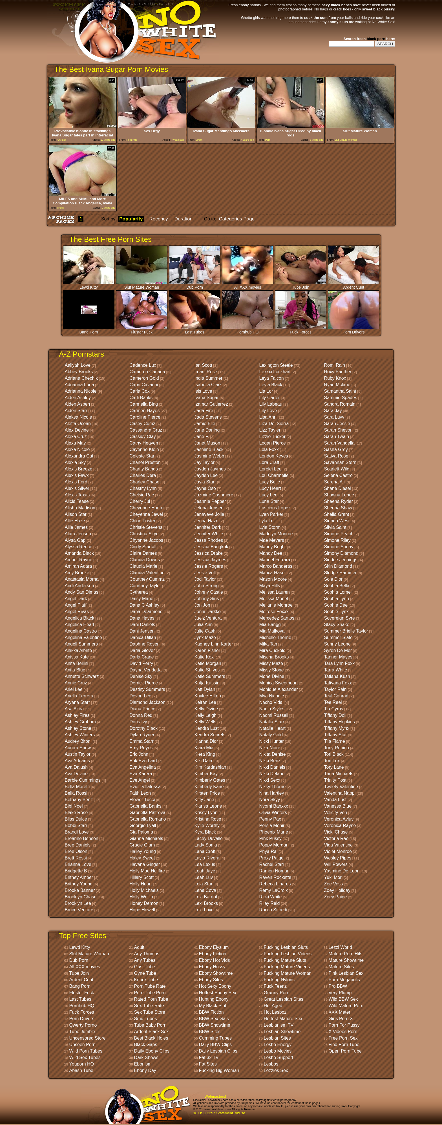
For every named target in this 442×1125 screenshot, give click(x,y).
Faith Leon (140, 793)
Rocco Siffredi (273, 909)
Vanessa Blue (338, 806)
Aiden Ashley (78, 397)
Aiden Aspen (77, 404)
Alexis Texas (77, 494)
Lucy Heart (270, 488)
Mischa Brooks (274, 657)
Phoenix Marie (273, 832)
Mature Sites (341, 966)
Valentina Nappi (340, 793)
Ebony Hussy (212, 966)
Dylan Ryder (142, 734)
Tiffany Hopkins (339, 721)
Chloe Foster (143, 520)
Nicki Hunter (271, 741)
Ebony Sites (211, 979)
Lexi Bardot (206, 896)
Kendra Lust (207, 728)
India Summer (209, 378)
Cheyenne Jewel (146, 514)
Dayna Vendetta (146, 670)
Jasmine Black (209, 449)
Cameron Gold (144, 378)
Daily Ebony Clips (151, 1051)
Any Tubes (145, 960)
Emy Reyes (141, 747)
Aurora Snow (78, 747)
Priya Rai (268, 851)
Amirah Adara (78, 566)
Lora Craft (269, 462)
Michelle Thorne (275, 637)
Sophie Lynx (336, 611)
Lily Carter (269, 397)
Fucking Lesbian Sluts (286, 947)
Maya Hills (269, 585)
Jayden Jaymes (210, 469)
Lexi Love (204, 909)
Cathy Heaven (144, 443)
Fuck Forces (300, 330)
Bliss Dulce (76, 819)
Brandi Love (77, 832)
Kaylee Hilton (208, 695)
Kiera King (205, 754)
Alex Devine (77, 430)
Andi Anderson (79, 585)
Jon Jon (202, 605)
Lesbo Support (278, 1057)
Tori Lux (332, 760)
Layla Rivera (207, 858)
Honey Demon (144, 903)
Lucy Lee (268, 494)
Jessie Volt (205, 572)
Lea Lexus (205, 864)
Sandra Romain (339, 404)
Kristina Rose (208, 819)
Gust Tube (144, 966)
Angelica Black (79, 618)
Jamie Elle (205, 423)
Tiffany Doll (335, 715)
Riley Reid (269, 903)
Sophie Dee (336, 605)
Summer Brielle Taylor (346, 631)
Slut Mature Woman (141, 285)
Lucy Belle (269, 481)
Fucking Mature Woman (288, 973)
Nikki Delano (272, 773)
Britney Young (79, 883)
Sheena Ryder (338, 501)
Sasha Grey (336, 449)
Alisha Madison (80, 507)
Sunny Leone (337, 644)
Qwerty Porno (83, 1025)
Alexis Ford (76, 481)
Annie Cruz (76, 682)
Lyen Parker (271, 514)
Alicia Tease (77, 501)
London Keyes (273, 456)
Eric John (139, 754)
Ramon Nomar (274, 870)
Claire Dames (143, 553)
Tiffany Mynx (337, 728)
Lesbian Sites (277, 1038)
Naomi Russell (273, 715)
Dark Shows (146, 1057)
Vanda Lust (335, 799)
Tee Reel (333, 702)
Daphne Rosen (145, 644)
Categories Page (237, 219)
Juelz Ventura (208, 618)
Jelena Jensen (209, 507)
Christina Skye (144, 533)
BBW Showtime (214, 1025)
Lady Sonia (206, 845)
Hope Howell (142, 909)
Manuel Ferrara (274, 559)
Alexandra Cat (79, 456)
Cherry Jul (140, 501)
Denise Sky (141, 676)
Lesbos (271, 1064)
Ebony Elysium (214, 947)
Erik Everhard (143, 760)
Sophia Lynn (336, 598)
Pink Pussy (270, 838)
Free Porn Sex (343, 1038)
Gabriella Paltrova (147, 812)
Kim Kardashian (210, 767)
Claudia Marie (144, 566)
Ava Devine (76, 773)
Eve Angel (140, 780)
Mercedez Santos (277, 618)
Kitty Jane (204, 799)
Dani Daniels (142, 624)
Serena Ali (334, 481)
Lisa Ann (268, 417)
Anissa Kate (77, 657)
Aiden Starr (76, 410)
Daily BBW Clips (215, 1044)
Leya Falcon (271, 378)
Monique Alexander (278, 689)
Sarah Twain (336, 436)
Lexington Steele (276, 365)
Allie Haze (75, 520)
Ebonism (143, 1064)
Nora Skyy (269, 799)
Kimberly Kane (209, 786)
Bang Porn (88, 330)
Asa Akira (74, 708)
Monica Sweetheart (278, 682)
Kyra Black (205, 832)
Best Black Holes (151, 1038)
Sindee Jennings (340, 559)
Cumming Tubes (215, 1038)
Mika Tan (268, 644)
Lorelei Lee (270, 469)
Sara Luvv (334, 417)
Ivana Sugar (207, 397)
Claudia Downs (145, 559)
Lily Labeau (270, 404)
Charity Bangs (144, 469)
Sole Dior (333, 579)
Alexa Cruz (76, 436)
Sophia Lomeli (338, 592)
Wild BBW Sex (343, 999)
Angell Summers (81, 644)
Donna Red (141, 715)
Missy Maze (271, 663)
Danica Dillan (143, 637)
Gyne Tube (145, 973)
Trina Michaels (338, 773)
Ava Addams (77, 760)
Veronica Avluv (339, 819)
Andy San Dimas (81, 592)
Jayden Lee (206, 475)
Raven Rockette (275, 877)
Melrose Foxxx (274, 611)
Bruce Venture (79, 909)
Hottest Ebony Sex (218, 992)
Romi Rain (334, 365)
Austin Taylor (77, 754)
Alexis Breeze (78, 469)
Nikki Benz (270, 760)
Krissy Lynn (206, 812)
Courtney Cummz (147, 579)
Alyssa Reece (78, 546)
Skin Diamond (338, 566)
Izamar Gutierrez (211, 404)
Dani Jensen (142, 631)
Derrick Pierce (144, 682)
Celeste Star (142, 456)
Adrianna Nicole (81, 391)
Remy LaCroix (273, 890)
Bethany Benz (79, 799)
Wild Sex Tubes (85, 1057)
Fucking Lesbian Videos (288, 953)
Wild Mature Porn (346, 1005)
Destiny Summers (147, 689)
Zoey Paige (335, 896)
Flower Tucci (142, 799)
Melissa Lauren (274, 592)
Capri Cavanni (144, 384)
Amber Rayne (78, 559)
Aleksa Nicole (78, 417)
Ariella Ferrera (79, 695)
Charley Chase (145, 481)
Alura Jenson (78, 533)
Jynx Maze (205, 637)
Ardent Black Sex (151, 1031)
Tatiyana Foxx (338, 682)
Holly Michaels (144, 890)
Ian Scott (203, 365)
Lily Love (268, 410)
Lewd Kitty (88, 285)
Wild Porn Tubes (85, 1051)
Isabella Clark (208, 384)
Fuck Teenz (275, 986)
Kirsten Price (207, 793)
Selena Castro (338, 475)
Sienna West (337, 520)
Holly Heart (141, 883)
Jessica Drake (209, 553)
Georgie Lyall (143, 825)
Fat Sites (208, 1064)
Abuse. (240, 1113)
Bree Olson (76, 851)
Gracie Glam (142, 845)
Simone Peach (338, 533)
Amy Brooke (77, 572)
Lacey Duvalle (209, 838)
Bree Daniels (78, 845)
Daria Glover (142, 650)
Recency (158, 219)
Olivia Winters (273, 812)
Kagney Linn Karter (214, 644)
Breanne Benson (81, 838)
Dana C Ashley (145, 605)
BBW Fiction (211, 1012)
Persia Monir (272, 825)
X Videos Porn (343, 1031)
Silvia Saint (335, 527)
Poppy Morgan (274, 845)
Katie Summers (210, 676)
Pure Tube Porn (150, 992)
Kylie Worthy (207, 825)
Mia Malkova (272, 631)
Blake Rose (76, 812)
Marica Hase (272, 572)
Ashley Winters (80, 734)
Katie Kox (204, 657)
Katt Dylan (205, 689)
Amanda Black (79, 553)
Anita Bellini (77, 663)
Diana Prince (143, 708)
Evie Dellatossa (145, 786)
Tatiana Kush (337, 676)
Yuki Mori (333, 877)
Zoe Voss (333, 883)
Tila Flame (334, 741)
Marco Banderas (275, 566)
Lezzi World (340, 947)
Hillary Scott (142, 877)
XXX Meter (339, 1012)
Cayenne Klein (144, 449)
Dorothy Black (144, 728)
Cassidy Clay (143, 436)
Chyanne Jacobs (146, 540)
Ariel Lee (74, 689)
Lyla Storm (270, 527)
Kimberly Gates (210, 780)
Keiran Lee (205, 702)
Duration (183, 219)
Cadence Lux (143, 365)
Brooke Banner (80, 890)
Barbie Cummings (83, 780)
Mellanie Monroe (276, 605)
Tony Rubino (336, 747)
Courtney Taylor (145, 585)
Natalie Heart (272, 728)
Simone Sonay (338, 546)
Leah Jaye (205, 870)
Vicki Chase (336, 832)
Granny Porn (276, 992)
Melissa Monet (273, 598)
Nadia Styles (272, 708)
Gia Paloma (141, 832)
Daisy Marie (141, 598)
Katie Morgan (208, 663)
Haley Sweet (142, 858)
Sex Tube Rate (149, 1005)
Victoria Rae (336, 838)
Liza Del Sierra (274, 423)
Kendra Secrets (210, 734)
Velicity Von (335, 812)
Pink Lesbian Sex (346, 973)
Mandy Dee (270, 553)
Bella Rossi (76, 793)
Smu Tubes (145, 1018)
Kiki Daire (204, 760)
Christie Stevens (146, 527)
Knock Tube (146, 979)
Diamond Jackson (147, 702)
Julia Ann (204, 624)
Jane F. (202, 436)
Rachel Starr (271, 864)
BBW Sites (209, 1031)
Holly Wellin (141, 896)
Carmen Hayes (145, 410)
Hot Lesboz (275, 1012)
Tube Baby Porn (150, 1025)
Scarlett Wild (337, 469)
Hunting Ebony (214, 999)
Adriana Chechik (81, 378)
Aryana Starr (77, 702)
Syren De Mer (338, 650)
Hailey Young (143, 851)
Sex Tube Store (149, 1012)
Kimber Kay (206, 773)
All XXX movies (247, 285)
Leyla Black (270, 384)
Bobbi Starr (76, 825)
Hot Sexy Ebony (215, 986)
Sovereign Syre (339, 618)
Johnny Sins (207, 598)
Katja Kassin (207, 682)
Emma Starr (142, 741)
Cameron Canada (147, 371)
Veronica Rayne (340, 825)
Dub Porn (194, 285)
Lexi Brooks (206, 903)
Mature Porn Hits (346, 953)
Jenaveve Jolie (209, 514)
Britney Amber (79, 877)
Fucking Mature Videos (287, 966)
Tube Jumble (82, 1031)
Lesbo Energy (278, 1044)
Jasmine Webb (209, 456)
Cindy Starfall (143, 546)
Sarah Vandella (339, 443)
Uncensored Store (87, 1038)
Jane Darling (207, 430)
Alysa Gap (75, 540)
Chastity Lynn (143, 488)
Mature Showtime (346, 960)
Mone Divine (271, 676)
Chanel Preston (145, 462)
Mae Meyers (271, 540)
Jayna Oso (205, 488)
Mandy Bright (272, 546)
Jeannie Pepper (210, 501)
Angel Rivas (77, 611)
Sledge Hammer (340, 572)
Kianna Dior (206, 741)
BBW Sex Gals (214, 1018)
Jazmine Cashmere (214, 494)
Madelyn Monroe (276, 533)
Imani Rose (206, 371)
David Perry (141, 663)
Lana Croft (205, 851)
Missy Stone (271, 670)
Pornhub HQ (247, 330)
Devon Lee (140, 695)
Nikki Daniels (272, 767)
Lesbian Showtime (282, 1031)
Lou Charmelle (274, 475)
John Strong (207, 585)
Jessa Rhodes (209, 540)
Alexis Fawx (77, 475)
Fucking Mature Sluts (285, 960)
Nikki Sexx (269, 780)
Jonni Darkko (208, 611)
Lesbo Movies (278, 1051)
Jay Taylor (205, 462)
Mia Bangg (270, 624)
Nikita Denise (272, 754)
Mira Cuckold (272, 650)
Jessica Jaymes (210, 559)
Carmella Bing (144, 404)
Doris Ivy (138, 721)
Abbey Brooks (79, 371)
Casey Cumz (143, 423)
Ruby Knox (335, 378)
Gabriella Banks (146, 806)
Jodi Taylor (205, 579)
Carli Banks (141, 397)
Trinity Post (335, 780)
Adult (139, 947)
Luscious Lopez (275, 507)
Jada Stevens (208, 417)
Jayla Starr (205, 481)
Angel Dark (76, 598)
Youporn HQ (81, 1064)
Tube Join (300, 285)
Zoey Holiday (337, 890)
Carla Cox (140, 391)
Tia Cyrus (333, 708)
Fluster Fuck (141, 330)
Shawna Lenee (339, 494)
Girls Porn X (341, 1018)
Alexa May (75, 443)
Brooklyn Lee (78, 903)
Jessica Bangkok (211, 546)
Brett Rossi (76, 858)
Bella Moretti (77, 786)
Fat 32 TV (209, 1057)
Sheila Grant (336, 514)
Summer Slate (338, 637)
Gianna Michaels (146, 838)
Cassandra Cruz (146, 430)
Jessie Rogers (209, 566)
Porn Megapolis (344, 979)
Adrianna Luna (79, 384)
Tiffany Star (335, 734)
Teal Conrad (336, 695)
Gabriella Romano (148, 819)
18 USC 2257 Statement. (213, 1113)
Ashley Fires (77, 715)
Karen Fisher (207, 650)
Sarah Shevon (338, 430)
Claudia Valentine (147, 572)
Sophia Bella (337, 585)
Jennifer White (209, 533)
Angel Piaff (76, 605)
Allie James (76, 527)
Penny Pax (270, 819)
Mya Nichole (271, 695)
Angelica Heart (79, 624)
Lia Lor (266, 391)
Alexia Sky (75, 462)
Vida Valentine (338, 845)
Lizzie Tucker (272, 436)
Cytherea (139, 592)
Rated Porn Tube (151, 999)
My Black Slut (212, 1005)
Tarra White (335, 670)
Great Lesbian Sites (284, 999)
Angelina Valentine (83, 637)
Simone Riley (337, 540)
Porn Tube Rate (150, 986)
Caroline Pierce (145, 417)
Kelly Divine (206, 708)
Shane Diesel (337, 488)
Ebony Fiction (212, 953)
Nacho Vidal (271, 702)
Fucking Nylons (279, 979)
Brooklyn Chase (81, 896)
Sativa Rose (336, 456)
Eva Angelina (143, 767)
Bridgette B (76, 870)
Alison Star (76, 514)
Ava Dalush (76, 767)
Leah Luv (204, 877)
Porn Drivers (353, 330)
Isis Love (203, 391)
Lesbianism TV (279, 1025)
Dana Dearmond (146, 611)
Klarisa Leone (208, 806)
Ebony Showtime (216, 973)
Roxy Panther (338, 371)
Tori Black (334, 754)
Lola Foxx (269, 449)
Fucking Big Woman (219, 1070)
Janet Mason (207, 443)
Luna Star (269, 501)
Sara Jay (333, 410)
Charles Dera (143, 475)
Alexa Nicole (77, 449)
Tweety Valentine (341, 786)
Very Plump (340, 992)
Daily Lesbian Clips (218, 1051)
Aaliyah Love (78, 365)
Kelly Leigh (205, 715)
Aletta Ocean (78, 423)
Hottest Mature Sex (283, 1018)
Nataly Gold (271, 734)
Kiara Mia (204, 747)
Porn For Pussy (344, 1025)
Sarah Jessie (337, 423)
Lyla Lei (267, 520)
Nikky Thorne (272, 786)
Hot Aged (273, 1005)
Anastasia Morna (82, 579)
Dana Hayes (142, 618)
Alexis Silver (77, 488)
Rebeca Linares (275, 883)
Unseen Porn (82, 1044)
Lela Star (204, 883)
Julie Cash (205, 631)
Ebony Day (145, 1070)
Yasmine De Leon (342, 870)
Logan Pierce (272, 443)
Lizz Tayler (269, 430)
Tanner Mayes (338, 657)
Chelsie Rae (142, 494)
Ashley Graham (80, 721)
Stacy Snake (337, 624)
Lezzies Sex (276, 1070)
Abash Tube (81, 1070)
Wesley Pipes (338, 858)
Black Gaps (145, 1044)
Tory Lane (334, 767)
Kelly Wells (205, 721)
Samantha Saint (340, 391)
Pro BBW (338, 986)
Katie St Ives (207, 670)
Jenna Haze (206, 520)
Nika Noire (269, 747)
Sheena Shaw (338, 507)
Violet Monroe (338, 851)
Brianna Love (78, 864)
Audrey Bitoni (78, 741)
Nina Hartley (271, 793)
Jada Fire (204, 410)
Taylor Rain (335, 689)
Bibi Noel (74, 806)
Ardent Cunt (353, 285)
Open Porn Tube (345, 1051)
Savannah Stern (340, 462)
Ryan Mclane (337, 384)
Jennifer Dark (208, 527)
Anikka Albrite (78, 650)
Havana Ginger (145, 864)
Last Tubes (194, 330)
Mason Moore (273, 579)
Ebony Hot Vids (214, 960)
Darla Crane (142, 657)
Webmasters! (215, 1096)
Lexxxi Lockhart (275, 371)
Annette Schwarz (82, 676)
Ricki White (270, 896)
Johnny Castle (209, 592)
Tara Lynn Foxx (339, 663)
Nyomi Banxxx (273, 806)
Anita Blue (75, 670)
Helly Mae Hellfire (147, 870)
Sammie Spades (340, 397)
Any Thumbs (147, 953)
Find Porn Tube (344, 1044)
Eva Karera (141, 773)
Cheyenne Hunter (147, 507)
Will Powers (336, 864)
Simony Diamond (341, 553)
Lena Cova (205, 890)
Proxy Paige (271, 858)
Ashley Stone (78, 728)
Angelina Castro (81, 631)
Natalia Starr (271, 721)
